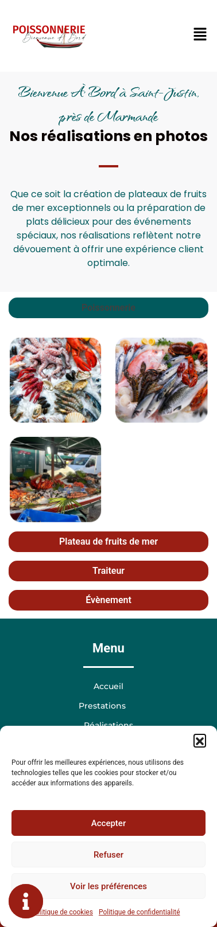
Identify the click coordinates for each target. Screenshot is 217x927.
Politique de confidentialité (139, 912)
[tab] (108, 308)
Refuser (108, 855)
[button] (200, 740)
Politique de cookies (62, 912)
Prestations (108, 705)
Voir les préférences (108, 886)
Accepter (108, 823)
